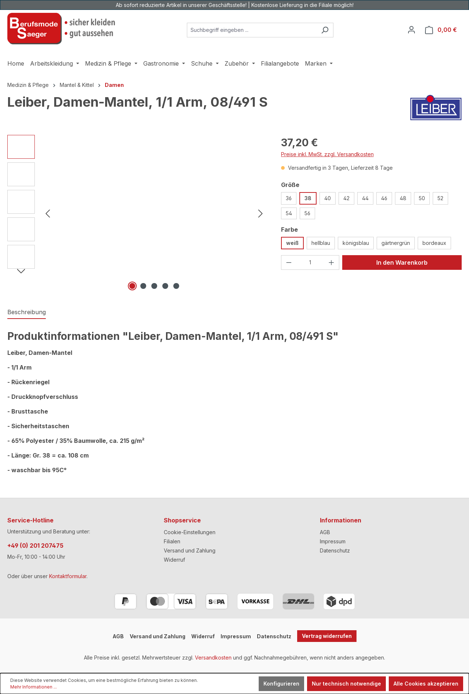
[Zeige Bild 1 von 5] (132, 286)
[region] (137, 214)
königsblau (356, 243)
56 (307, 213)
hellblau (320, 243)
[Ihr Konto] (411, 29)
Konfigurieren (281, 683)
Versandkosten (213, 657)
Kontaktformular (67, 576)
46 (384, 198)
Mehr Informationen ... (33, 687)
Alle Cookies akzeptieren (426, 683)
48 (403, 198)
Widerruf (174, 560)
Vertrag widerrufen (327, 636)
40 (327, 198)
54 (289, 213)
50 (422, 198)
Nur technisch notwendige (346, 683)
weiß (292, 243)
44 (365, 198)
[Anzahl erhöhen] (331, 262)
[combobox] (252, 30)
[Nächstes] (260, 213)
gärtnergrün (395, 243)
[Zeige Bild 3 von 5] (154, 286)
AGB (325, 532)
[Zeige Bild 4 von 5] (165, 286)
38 (307, 198)
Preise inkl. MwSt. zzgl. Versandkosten (327, 154)
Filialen (172, 541)
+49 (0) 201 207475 (35, 545)
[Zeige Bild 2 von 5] (143, 286)
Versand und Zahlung (189, 550)
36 (289, 198)
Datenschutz (335, 550)
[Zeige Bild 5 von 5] (176, 286)
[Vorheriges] (47, 213)
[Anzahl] (310, 262)
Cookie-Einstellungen (189, 532)
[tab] (26, 312)
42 (346, 198)
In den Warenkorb (402, 262)
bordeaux (434, 243)
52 (440, 198)
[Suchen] (324, 30)
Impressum (333, 541)
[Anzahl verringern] (288, 262)
